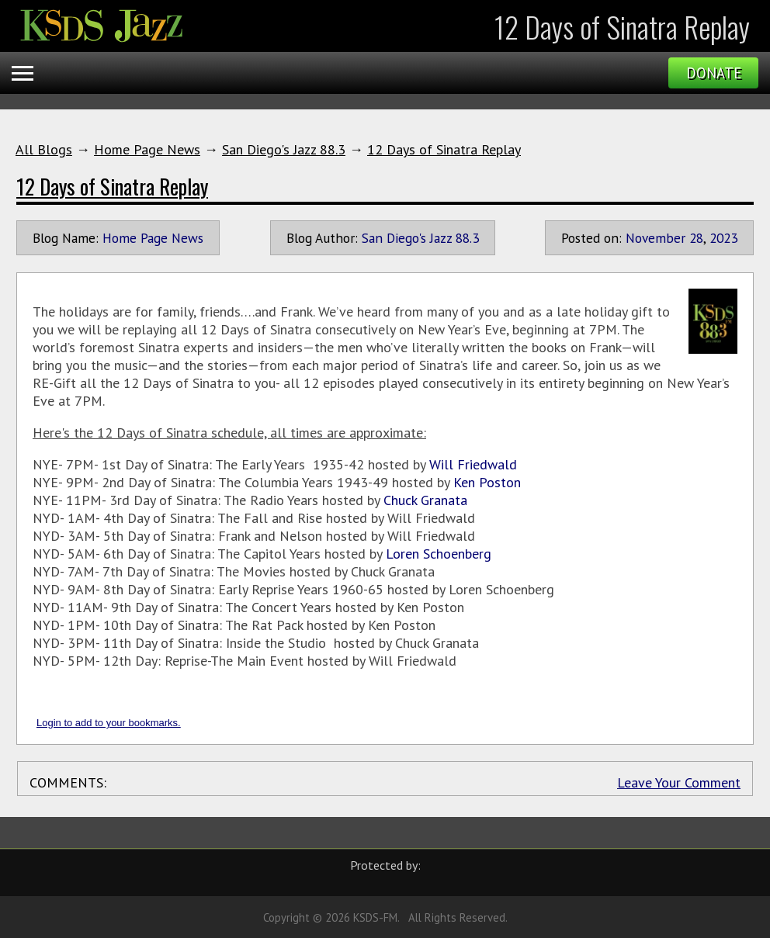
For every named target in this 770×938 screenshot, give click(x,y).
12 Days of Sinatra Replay (444, 149)
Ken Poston (487, 482)
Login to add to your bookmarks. (108, 723)
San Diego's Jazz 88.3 (283, 149)
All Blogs (44, 149)
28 (696, 238)
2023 (723, 238)
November (655, 238)
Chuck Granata (425, 500)
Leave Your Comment (679, 782)
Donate (713, 73)
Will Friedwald (473, 464)
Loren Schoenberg (438, 553)
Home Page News (147, 149)
